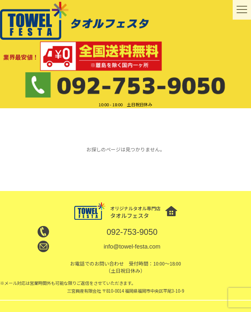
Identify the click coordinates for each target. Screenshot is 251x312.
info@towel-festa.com (132, 246)
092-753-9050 (132, 231)
